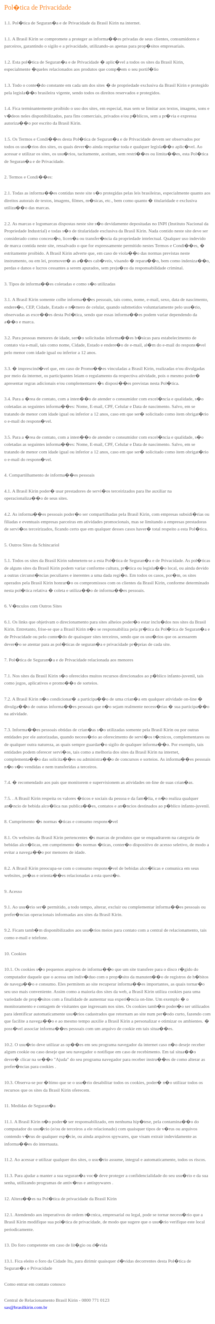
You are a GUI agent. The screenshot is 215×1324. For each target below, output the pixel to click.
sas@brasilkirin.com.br (25, 1307)
